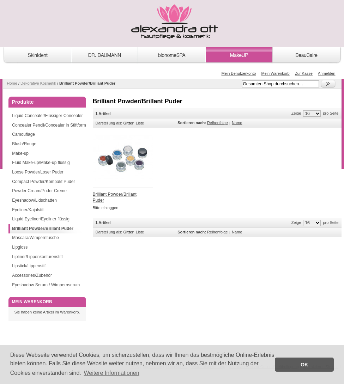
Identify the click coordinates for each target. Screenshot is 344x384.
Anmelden (327, 73)
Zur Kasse (304, 73)
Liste (140, 123)
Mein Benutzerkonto (238, 73)
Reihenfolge (217, 123)
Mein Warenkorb (275, 73)
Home (12, 83)
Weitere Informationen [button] (111, 373)
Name (237, 123)
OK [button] (304, 364)
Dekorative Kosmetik (38, 83)
